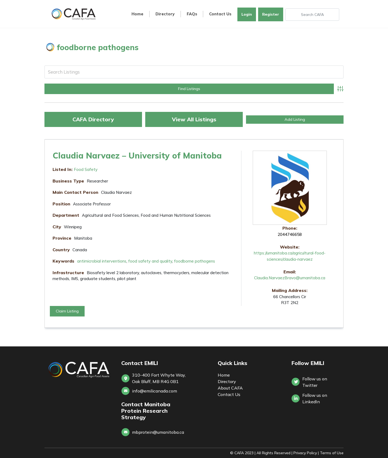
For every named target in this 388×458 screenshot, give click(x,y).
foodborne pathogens (194, 261)
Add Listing (295, 119)
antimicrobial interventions (101, 261)
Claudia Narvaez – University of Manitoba (137, 155)
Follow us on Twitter (314, 382)
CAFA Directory (93, 119)
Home (137, 14)
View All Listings (194, 119)
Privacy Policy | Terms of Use (318, 452)
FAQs (192, 14)
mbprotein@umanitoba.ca (158, 432)
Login (246, 14)
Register (270, 14)
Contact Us (220, 14)
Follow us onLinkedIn (314, 398)
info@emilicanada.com (154, 391)
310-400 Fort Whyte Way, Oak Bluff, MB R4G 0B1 (159, 378)
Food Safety (86, 169)
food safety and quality (150, 261)
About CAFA (230, 388)
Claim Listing (67, 311)
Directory (165, 14)
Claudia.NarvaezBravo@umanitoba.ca (289, 277)
